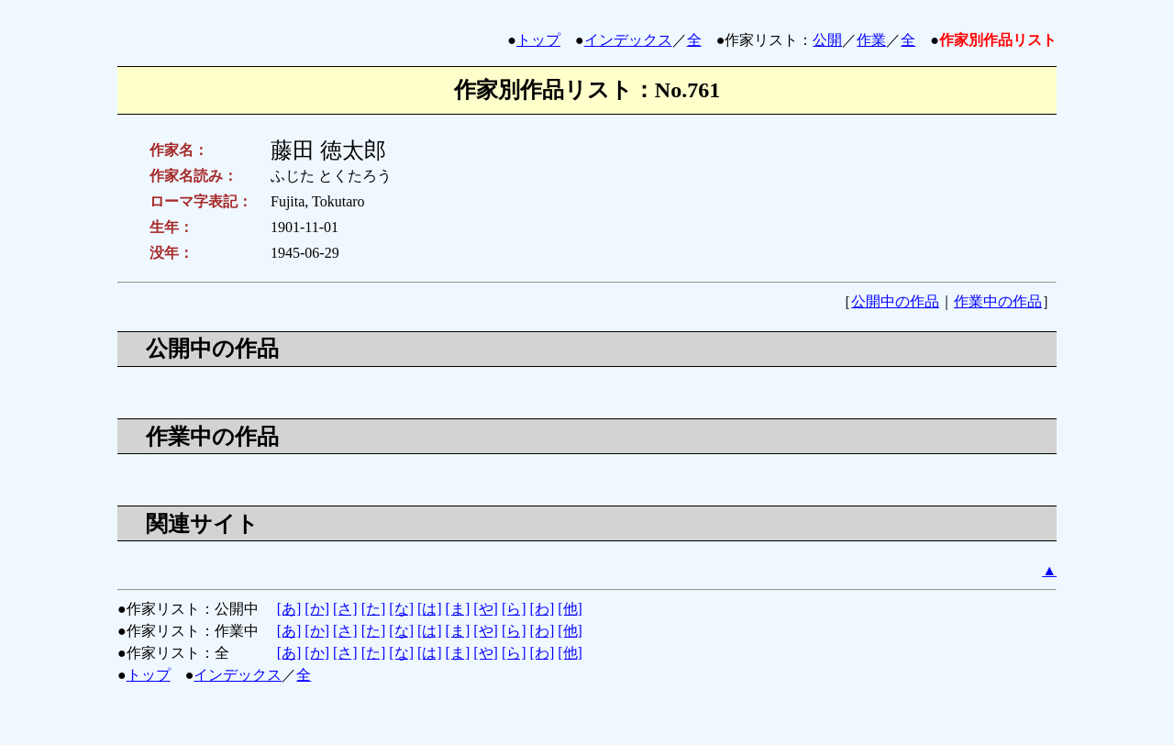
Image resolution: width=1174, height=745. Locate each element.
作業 (871, 40)
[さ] (345, 609)
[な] (401, 609)
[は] (429, 609)
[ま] (458, 609)
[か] (317, 609)
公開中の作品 (895, 301)
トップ (538, 40)
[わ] (542, 609)
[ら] (514, 609)
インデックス (628, 40)
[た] (373, 609)
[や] (485, 609)
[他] (570, 609)
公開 (827, 40)
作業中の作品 (998, 301)
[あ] (289, 609)
